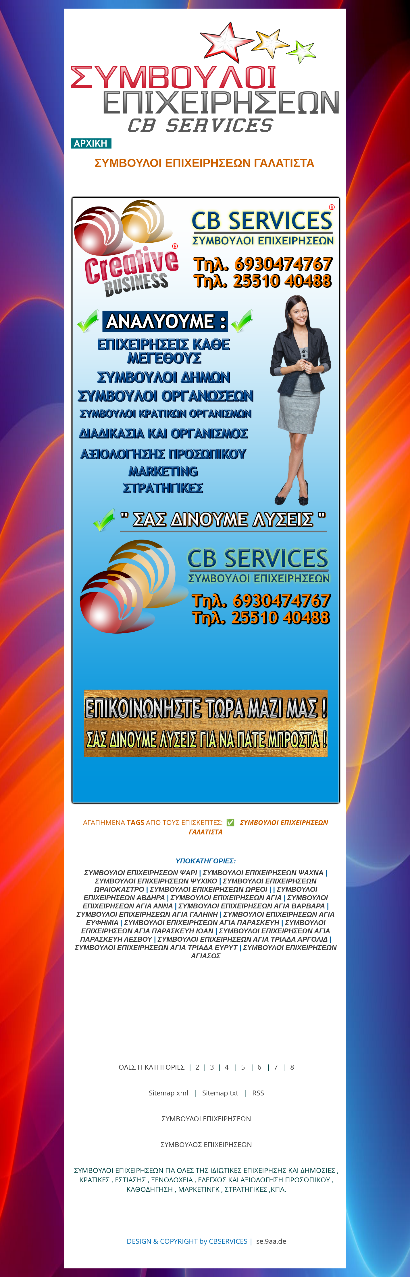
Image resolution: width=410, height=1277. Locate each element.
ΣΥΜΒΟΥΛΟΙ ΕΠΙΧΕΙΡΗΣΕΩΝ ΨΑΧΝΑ (263, 873)
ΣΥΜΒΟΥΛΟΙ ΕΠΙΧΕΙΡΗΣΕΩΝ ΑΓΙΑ (226, 898)
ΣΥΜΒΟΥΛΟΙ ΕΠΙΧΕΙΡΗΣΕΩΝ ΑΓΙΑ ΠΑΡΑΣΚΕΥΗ (201, 922)
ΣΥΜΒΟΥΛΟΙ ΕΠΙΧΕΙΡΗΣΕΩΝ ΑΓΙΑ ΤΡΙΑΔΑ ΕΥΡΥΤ (156, 947)
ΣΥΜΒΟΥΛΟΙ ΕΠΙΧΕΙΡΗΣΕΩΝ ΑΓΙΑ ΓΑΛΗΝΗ (147, 914)
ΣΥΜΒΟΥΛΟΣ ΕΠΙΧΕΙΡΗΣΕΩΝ (206, 1144)
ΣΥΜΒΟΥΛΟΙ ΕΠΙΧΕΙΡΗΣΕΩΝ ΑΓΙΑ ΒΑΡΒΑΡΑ (251, 906)
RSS (258, 1092)
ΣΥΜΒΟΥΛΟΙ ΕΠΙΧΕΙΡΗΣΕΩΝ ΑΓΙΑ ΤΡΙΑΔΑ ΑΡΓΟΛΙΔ (243, 939)
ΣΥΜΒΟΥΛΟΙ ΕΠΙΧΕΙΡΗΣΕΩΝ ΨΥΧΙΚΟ (156, 881)
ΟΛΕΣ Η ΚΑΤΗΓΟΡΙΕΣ (152, 1067)
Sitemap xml (168, 1092)
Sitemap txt (220, 1092)
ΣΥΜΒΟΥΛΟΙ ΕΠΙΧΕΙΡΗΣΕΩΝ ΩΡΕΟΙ (208, 889)
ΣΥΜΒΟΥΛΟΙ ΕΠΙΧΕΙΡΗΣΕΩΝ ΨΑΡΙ (140, 873)
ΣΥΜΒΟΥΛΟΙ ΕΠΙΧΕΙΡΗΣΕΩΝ (206, 1118)
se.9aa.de (271, 1241)
